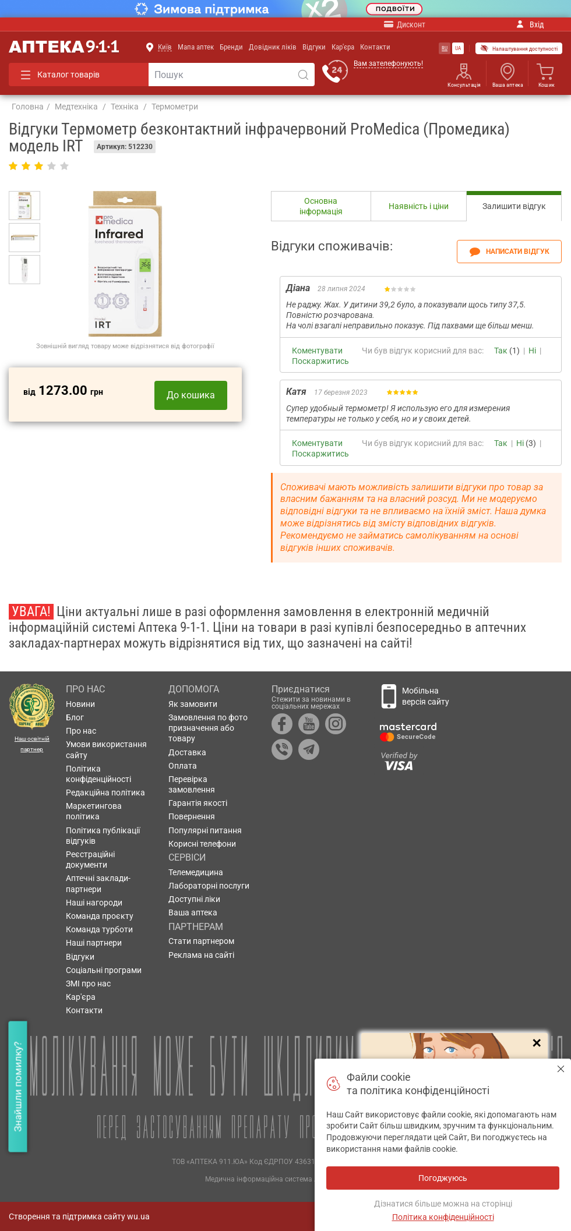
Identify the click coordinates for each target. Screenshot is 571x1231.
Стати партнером (201, 941)
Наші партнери (94, 942)
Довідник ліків (273, 47)
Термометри (174, 106)
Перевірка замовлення (191, 784)
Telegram (308, 749)
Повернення (191, 816)
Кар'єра (343, 47)
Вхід (530, 24)
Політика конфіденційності (98, 774)
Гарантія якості (197, 803)
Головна (28, 106)
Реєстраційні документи (90, 859)
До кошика (191, 395)
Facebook (282, 723)
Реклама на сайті (201, 955)
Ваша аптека (507, 85)
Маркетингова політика (94, 811)
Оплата (182, 765)
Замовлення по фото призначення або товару (208, 728)
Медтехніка (76, 106)
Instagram (335, 723)
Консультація (464, 85)
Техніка (125, 106)
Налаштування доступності (519, 48)
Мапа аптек (196, 47)
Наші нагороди (94, 902)
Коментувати (317, 350)
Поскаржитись (320, 361)
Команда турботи (99, 929)
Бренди (231, 47)
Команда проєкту (99, 916)
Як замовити (192, 704)
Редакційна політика (105, 792)
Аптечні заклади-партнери (98, 883)
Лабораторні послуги (208, 885)
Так (500, 350)
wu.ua (138, 1216)
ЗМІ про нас (88, 983)
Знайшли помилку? (17, 1086)
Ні (532, 350)
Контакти (375, 47)
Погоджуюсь (561, 1069)
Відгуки (314, 47)
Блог (75, 717)
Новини (80, 704)
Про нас (81, 730)
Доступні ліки (194, 899)
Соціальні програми (104, 970)
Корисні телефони (202, 843)
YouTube (308, 723)
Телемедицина (195, 872)
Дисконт (404, 23)
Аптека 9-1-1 (64, 47)
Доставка (187, 752)
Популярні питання (205, 830)
